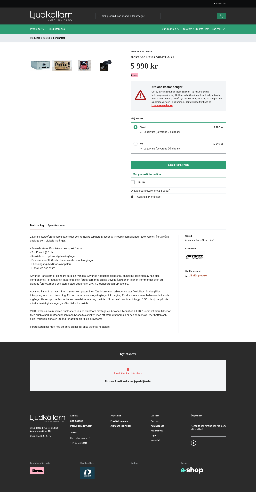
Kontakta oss (220, 3)
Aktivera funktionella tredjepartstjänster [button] (128, 381)
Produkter (37, 29)
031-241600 (76, 421)
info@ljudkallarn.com (81, 426)
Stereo (46, 38)
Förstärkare (59, 38)
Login (153, 435)
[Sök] (128, 16)
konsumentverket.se (162, 105)
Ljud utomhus (57, 29)
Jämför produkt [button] (196, 276)
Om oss (155, 421)
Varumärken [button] (170, 29)
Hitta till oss (157, 430)
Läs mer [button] (218, 29)
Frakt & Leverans (119, 421)
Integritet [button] (155, 440)
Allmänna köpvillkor (121, 426)
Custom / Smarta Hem (196, 29)
